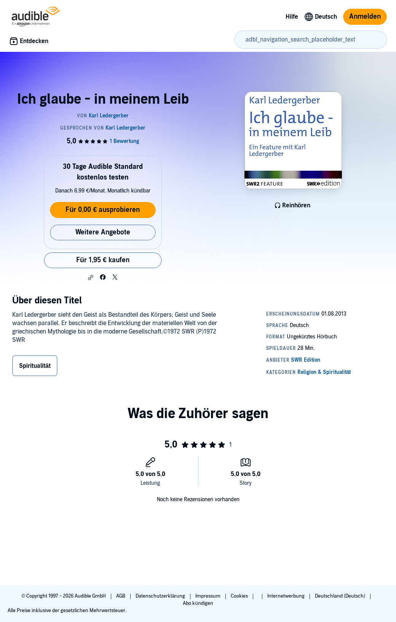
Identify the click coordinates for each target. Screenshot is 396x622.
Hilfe (292, 17)
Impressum (208, 596)
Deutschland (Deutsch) (340, 596)
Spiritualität (35, 366)
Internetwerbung (286, 596)
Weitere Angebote (102, 232)
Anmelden (365, 17)
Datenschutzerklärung (161, 596)
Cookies (240, 596)
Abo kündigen (198, 603)
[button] (91, 277)
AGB (121, 596)
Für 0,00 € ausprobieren (102, 210)
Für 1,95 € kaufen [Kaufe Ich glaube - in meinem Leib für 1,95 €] (102, 260)
